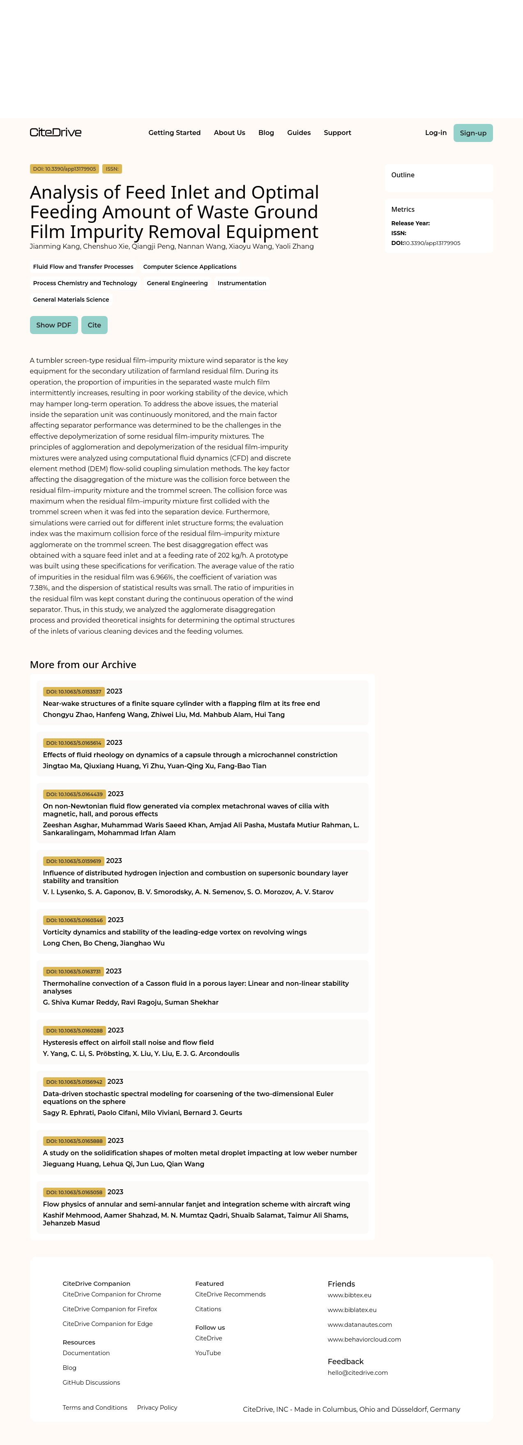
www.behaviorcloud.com (364, 1339)
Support (337, 133)
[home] (55, 134)
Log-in (436, 133)
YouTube (208, 1353)
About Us (229, 133)
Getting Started (174, 133)
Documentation (86, 1353)
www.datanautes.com (360, 1324)
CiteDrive (208, 1338)
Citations (208, 1309)
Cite (94, 325)
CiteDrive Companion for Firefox (110, 1309)
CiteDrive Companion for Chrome (112, 1294)
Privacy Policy (157, 1407)
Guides (299, 133)
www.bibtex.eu (350, 1295)
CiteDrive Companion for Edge (108, 1324)
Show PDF (54, 325)
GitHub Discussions (91, 1382)
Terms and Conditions (95, 1407)
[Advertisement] (261, 60)
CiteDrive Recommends (230, 1294)
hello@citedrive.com (358, 1372)
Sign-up (473, 133)
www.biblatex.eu (352, 1310)
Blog (266, 133)
